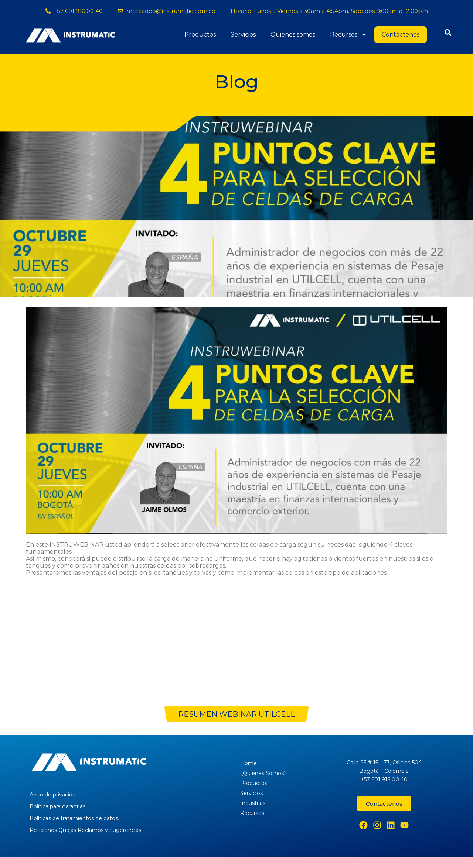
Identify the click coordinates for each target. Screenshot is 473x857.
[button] (448, 32)
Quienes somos (292, 34)
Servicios (243, 34)
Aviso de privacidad (54, 794)
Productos (200, 34)
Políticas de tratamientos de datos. (74, 818)
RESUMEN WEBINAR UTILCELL (236, 714)
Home (248, 763)
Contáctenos (400, 34)
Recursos (348, 34)
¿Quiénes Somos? (263, 773)
